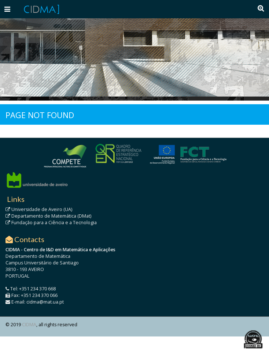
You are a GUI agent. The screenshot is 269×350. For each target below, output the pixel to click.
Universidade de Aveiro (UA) (38, 209)
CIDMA (29, 324)
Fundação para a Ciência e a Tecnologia (51, 222)
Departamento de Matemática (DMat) (48, 216)
